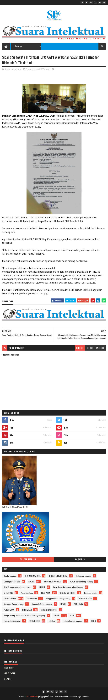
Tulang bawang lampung (73, 621)
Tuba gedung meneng (12, 621)
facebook (100, 348)
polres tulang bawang (49, 609)
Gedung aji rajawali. (83, 576)
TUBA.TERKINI (34, 621)
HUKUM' (42, 587)
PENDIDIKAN (27, 609)
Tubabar (52, 621)
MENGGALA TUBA (85, 598)
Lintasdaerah (32, 598)
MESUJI (63, 604)
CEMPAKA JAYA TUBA (33, 576)
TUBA (72, 615)
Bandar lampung (10, 576)
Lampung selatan (90, 592)
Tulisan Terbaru (28, 559)
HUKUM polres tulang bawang (81, 581)
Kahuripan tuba (27, 592)
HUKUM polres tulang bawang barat (17, 587)
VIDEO (93, 621)
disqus (90, 348)
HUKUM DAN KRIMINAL (52, 581)
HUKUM (31, 581)
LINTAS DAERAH (10, 598)
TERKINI (56, 615)
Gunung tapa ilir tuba (12, 581)
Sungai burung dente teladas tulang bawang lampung (24, 615)
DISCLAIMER (9, 668)
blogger (80, 348)
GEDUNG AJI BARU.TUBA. (58, 576)
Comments (80, 559)
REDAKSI (7, 678)
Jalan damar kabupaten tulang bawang (68, 587)
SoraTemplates (32, 696)
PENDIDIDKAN (9, 609)
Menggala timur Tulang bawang (58, 598)
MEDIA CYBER (9, 673)
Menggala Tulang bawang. (42, 604)
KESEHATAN (45, 592)
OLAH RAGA (78, 604)
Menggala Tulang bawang (14, 604)
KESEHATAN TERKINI (68, 592)
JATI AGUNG (8, 592)
